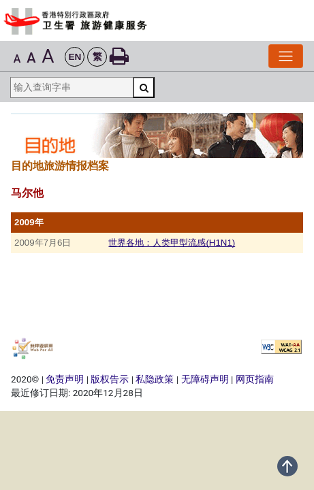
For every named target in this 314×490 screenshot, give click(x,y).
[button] (74, 57)
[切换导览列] (285, 56)
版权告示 (110, 379)
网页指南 (255, 379)
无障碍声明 (205, 379)
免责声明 (65, 379)
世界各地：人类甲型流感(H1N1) (171, 243)
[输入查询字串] (71, 87)
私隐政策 (155, 379)
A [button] (17, 58)
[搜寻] (144, 87)
